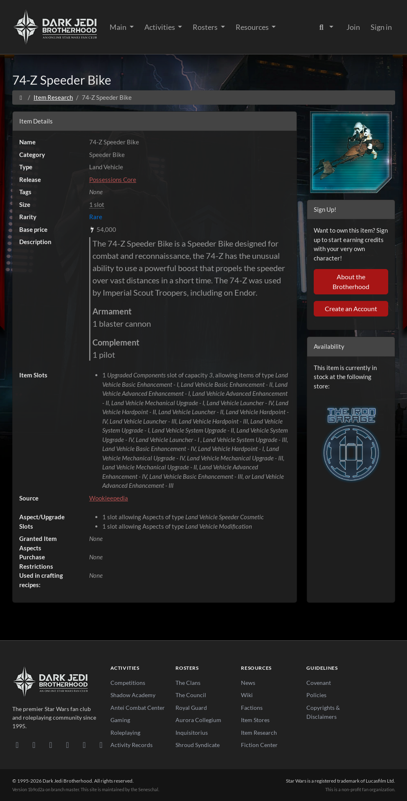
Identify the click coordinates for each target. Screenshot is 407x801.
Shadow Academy (132, 694)
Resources (253, 26)
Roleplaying (125, 732)
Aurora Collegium (198, 719)
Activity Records (131, 744)
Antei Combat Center (137, 707)
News (248, 682)
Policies (316, 694)
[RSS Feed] (101, 744)
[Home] (21, 97)
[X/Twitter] (84, 744)
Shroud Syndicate (197, 744)
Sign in (381, 26)
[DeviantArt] (34, 744)
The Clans (187, 682)
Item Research (53, 97)
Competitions (127, 682)
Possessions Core (112, 179)
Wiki (247, 694)
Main (119, 26)
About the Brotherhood (351, 281)
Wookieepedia (108, 498)
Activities (160, 26)
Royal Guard (191, 707)
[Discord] (17, 744)
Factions (252, 707)
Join (353, 26)
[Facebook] (51, 744)
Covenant (318, 682)
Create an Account (351, 308)
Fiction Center (259, 744)
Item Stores (255, 719)
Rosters (206, 26)
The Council (190, 694)
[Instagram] (68, 744)
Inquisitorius (191, 732)
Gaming (120, 719)
